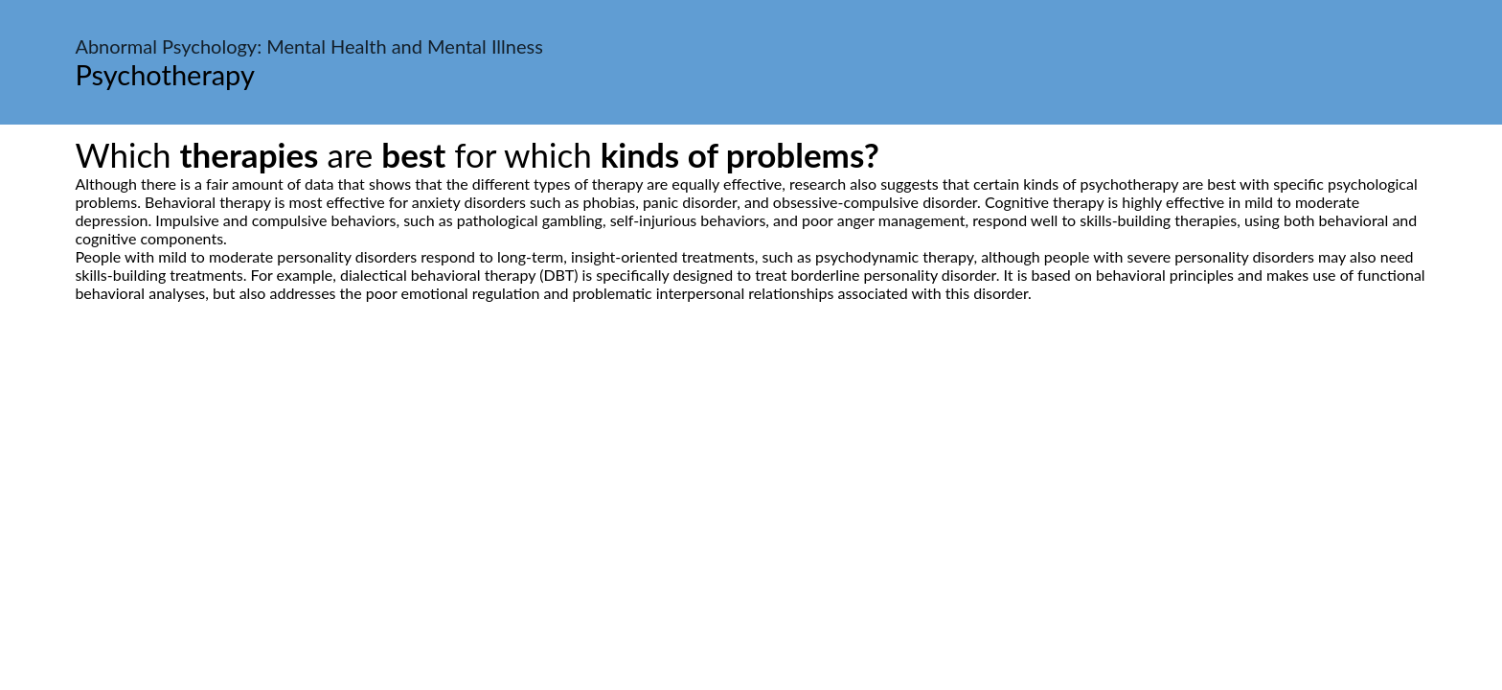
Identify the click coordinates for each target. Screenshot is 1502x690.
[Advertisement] (751, 482)
